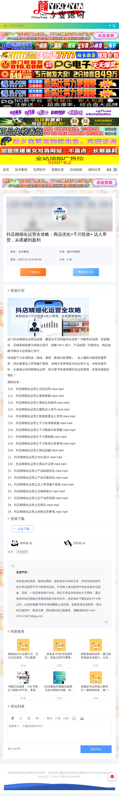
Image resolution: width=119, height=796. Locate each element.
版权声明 (76, 776)
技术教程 (21, 169)
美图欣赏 (58, 169)
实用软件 (39, 169)
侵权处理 (43, 776)
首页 (6, 169)
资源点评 (86, 272)
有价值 (26, 543)
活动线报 (76, 169)
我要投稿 (65, 776)
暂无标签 (22, 551)
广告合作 (54, 776)
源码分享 (94, 169)
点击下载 (21, 528)
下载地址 (33, 272)
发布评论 (96, 749)
